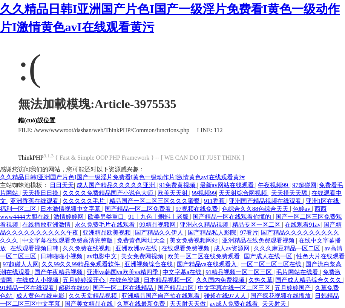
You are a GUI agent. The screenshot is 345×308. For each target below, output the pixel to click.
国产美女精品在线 (89, 303)
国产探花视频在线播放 (281, 296)
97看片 (249, 232)
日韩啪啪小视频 (62, 256)
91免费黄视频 (178, 185)
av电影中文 (102, 256)
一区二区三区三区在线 (272, 264)
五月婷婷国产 (293, 288)
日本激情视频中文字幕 (71, 209)
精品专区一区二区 (257, 224)
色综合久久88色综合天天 (256, 209)
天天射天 (275, 303)
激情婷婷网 (69, 216)
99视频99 (204, 193)
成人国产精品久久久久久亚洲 (116, 185)
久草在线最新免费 (142, 303)
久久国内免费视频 (221, 280)
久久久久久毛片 (84, 201)
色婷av (302, 209)
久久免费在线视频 (87, 248)
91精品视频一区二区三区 (239, 272)
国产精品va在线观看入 (207, 264)
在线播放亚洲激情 (47, 224)
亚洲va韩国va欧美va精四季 (123, 272)
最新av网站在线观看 (227, 185)
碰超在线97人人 (226, 296)
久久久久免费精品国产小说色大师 (109, 193)
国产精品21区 (176, 288)
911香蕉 (215, 201)
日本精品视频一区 (168, 280)
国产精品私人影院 (213, 232)
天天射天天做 (188, 303)
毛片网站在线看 (298, 272)
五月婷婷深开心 (84, 280)
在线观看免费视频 (186, 248)
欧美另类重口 (107, 216)
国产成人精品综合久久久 (309, 280)
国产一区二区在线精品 (124, 288)
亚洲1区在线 (323, 201)
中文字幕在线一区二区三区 (235, 288)
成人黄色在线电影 (41, 296)
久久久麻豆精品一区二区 (288, 248)
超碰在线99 (74, 288)
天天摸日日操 (41, 193)
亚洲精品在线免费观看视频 (259, 240)
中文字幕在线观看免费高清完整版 (68, 240)
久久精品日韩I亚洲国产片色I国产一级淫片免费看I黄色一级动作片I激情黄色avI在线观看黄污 (122, 177)
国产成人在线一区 (269, 256)
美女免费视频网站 (194, 240)
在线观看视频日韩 (35, 248)
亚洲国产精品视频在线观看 (266, 201)
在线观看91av (302, 224)
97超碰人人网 (21, 264)
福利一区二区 (19, 209)
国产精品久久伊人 (160, 232)
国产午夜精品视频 (59, 272)
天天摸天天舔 (290, 193)
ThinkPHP (31, 157)
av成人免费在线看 (234, 303)
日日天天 (62, 185)
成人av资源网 (232, 248)
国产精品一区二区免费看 (139, 209)
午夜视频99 (274, 185)
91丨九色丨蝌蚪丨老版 (159, 216)
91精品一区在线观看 (28, 288)
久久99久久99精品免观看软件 (81, 264)
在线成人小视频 (38, 280)
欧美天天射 (173, 193)
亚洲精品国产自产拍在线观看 (161, 296)
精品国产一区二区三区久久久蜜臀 (155, 201)
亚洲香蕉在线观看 (35, 201)
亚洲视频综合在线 (149, 264)
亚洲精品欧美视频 (107, 232)
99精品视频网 (158, 224)
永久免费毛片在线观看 (105, 224)
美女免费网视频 (143, 256)
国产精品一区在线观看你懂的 (233, 216)
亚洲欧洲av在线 (137, 248)
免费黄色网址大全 (142, 240)
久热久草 (260, 280)
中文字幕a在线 (183, 272)
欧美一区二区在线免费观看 (204, 256)
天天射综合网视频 (243, 193)
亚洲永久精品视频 (205, 224)
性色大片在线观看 (320, 256)
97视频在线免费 (197, 209)
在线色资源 (125, 280)
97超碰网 (304, 185)
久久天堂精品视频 (93, 296)
